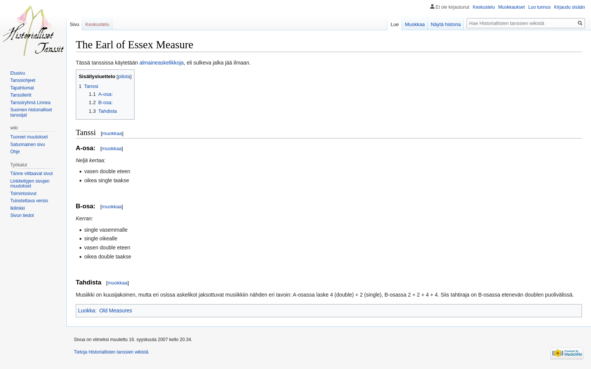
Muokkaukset (511, 7)
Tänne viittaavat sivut (31, 173)
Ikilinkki (17, 208)
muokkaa (112, 133)
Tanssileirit (20, 95)
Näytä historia (446, 24)
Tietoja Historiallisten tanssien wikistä (111, 352)
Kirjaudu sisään (569, 7)
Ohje (15, 151)
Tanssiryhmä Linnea (30, 102)
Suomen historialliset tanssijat (31, 112)
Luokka (86, 311)
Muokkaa (415, 24)
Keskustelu (484, 7)
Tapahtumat (22, 88)
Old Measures (115, 311)
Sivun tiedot (22, 215)
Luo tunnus (539, 7)
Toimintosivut (23, 193)
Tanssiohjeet (22, 80)
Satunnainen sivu (27, 144)
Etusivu (17, 73)
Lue (394, 24)
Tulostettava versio (29, 200)
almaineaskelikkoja (161, 63)
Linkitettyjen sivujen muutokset (29, 183)
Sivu (74, 24)
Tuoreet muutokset (29, 137)
